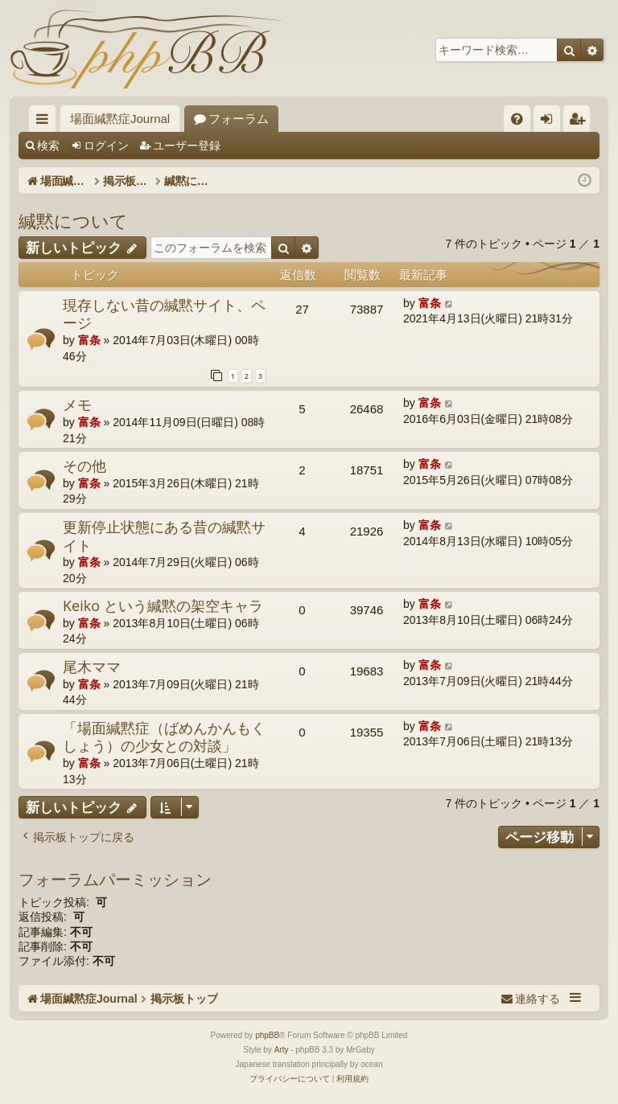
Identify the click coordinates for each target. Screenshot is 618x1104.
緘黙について (73, 220)
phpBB (267, 1035)
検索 (48, 145)
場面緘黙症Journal (120, 118)
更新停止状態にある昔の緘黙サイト (164, 536)
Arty (281, 1049)
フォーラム (238, 118)
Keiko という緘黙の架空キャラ (163, 605)
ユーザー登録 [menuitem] (580, 122)
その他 (84, 465)
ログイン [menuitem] (551, 122)
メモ (77, 404)
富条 (89, 340)
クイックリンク (45, 122)
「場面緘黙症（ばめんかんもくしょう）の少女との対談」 (164, 737)
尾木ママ (92, 666)
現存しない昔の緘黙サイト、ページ (164, 314)
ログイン (106, 145)
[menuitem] (517, 118)
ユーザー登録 (186, 145)
